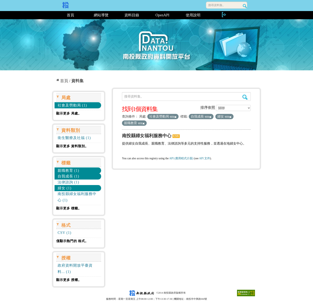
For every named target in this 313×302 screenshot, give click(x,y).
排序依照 (207, 108)
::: (53, 15)
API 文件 (204, 158)
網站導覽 (101, 15)
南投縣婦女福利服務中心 (146, 135)
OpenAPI (162, 15)
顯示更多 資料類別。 (72, 146)
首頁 (70, 15)
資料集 (77, 81)
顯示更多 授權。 (69, 280)
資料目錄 (131, 15)
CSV (176, 136)
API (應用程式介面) (181, 158)
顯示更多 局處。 (69, 113)
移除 (173, 117)
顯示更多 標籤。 (69, 208)
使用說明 (193, 15)
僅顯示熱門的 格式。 (72, 241)
